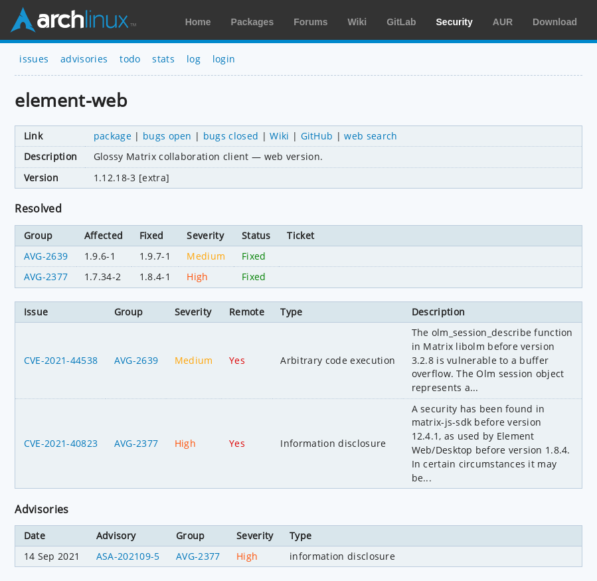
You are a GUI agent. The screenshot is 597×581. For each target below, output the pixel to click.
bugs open (167, 135)
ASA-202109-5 (128, 556)
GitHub (317, 135)
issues (33, 58)
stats (163, 58)
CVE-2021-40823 (61, 443)
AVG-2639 (46, 256)
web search (370, 135)
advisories (84, 58)
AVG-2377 (46, 276)
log (194, 58)
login (224, 58)
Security (454, 22)
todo (130, 58)
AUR (503, 22)
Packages (252, 22)
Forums (310, 22)
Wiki (357, 22)
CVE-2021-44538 (61, 360)
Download (555, 22)
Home (198, 22)
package (112, 135)
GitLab (401, 22)
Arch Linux (73, 20)
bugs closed (231, 135)
